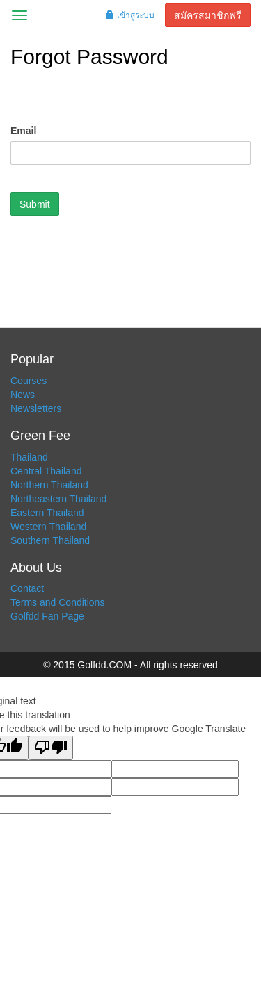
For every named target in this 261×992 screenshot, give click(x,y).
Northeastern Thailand (58, 498)
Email (23, 130)
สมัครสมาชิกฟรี (208, 15)
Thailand (29, 457)
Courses (28, 380)
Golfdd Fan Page (47, 616)
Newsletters (35, 408)
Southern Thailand (50, 540)
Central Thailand (45, 471)
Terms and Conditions (57, 602)
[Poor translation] (51, 748)
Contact (27, 588)
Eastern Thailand (47, 512)
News (22, 394)
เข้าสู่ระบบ (130, 15)
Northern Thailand (49, 484)
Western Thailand (48, 526)
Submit (34, 204)
